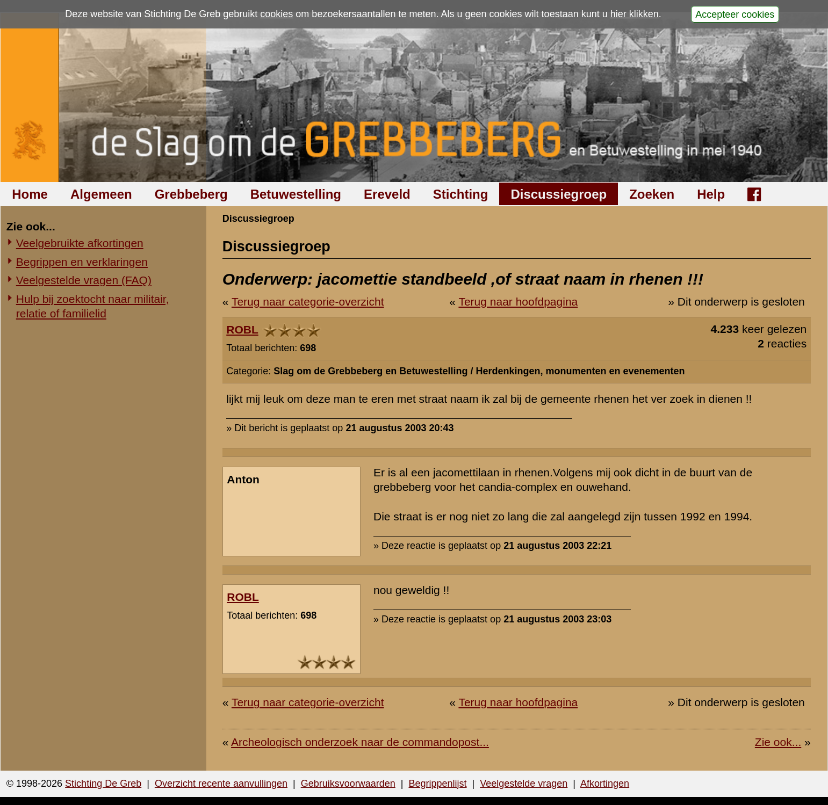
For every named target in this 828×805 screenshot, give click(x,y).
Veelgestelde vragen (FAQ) (84, 280)
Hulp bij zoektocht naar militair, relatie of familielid (92, 306)
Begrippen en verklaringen (82, 262)
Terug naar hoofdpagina (518, 301)
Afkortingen (604, 783)
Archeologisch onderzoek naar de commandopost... (360, 742)
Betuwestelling (295, 194)
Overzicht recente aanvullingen (221, 783)
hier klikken (634, 14)
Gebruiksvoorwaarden (348, 783)
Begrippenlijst (437, 783)
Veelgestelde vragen (523, 783)
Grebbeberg (191, 194)
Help (711, 194)
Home (30, 194)
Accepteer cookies (734, 14)
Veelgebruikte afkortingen (79, 243)
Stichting (460, 194)
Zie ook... (778, 742)
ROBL (242, 329)
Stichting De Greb (103, 783)
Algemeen (101, 194)
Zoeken (651, 194)
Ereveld (387, 194)
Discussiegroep (558, 194)
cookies (276, 14)
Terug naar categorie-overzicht (308, 301)
